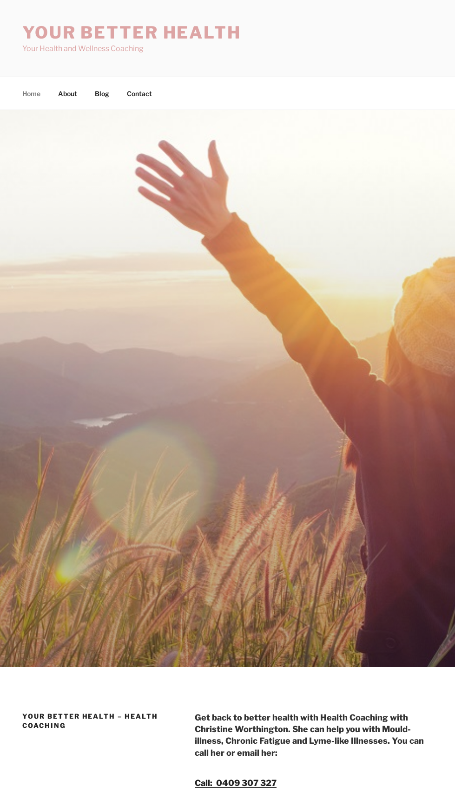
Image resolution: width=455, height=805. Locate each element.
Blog (102, 93)
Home (31, 93)
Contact (139, 93)
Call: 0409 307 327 (236, 783)
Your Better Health (131, 32)
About (67, 93)
